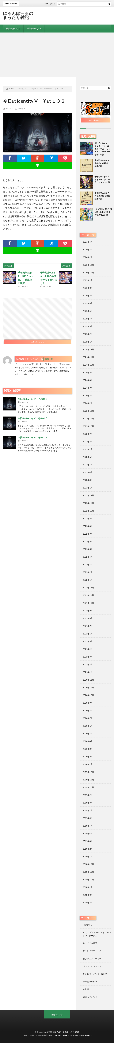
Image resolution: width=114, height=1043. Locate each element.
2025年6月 (88, 303)
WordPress (86, 1035)
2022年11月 (88, 503)
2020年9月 (88, 703)
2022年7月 (88, 534)
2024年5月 (88, 395)
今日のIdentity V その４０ (33, 418)
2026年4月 (88, 242)
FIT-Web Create (59, 1035)
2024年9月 (88, 372)
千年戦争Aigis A (34, 28)
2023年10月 (88, 426)
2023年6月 (88, 457)
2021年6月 (88, 633)
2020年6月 (88, 726)
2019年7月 (88, 810)
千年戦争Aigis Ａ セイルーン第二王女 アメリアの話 (103, 179)
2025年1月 (88, 341)
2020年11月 (88, 687)
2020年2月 (88, 756)
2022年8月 (88, 526)
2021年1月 (88, 672)
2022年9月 (88, 518)
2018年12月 (88, 864)
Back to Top (57, 1014)
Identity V (22, 108)
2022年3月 (88, 564)
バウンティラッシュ (92, 966)
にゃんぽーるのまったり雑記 (18, 15)
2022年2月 (88, 572)
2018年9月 (88, 887)
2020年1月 (88, 764)
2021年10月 (88, 603)
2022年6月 (88, 541)
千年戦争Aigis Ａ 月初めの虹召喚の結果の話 (103, 163)
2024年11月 (88, 357)
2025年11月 (88, 272)
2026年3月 (88, 249)
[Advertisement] (57, 54)
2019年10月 (88, 787)
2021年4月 (88, 649)
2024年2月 (88, 403)
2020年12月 (88, 679)
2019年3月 (88, 841)
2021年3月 (88, 656)
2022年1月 (88, 580)
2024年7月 (88, 388)
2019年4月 (88, 833)
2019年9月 (88, 795)
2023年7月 (88, 449)
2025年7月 (88, 295)
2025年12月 (88, 265)
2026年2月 (88, 257)
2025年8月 (88, 288)
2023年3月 (88, 480)
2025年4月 (88, 318)
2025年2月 (88, 334)
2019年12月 (88, 772)
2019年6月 (88, 818)
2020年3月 (88, 749)
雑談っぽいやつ (13, 28)
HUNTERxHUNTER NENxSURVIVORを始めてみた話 (104, 212)
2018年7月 (88, 902)
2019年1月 (88, 856)
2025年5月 (88, 311)
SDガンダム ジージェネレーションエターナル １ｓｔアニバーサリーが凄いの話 (102, 149)
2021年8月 (88, 618)
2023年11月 (88, 418)
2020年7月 (88, 718)
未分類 (86, 989)
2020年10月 (88, 695)
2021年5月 (88, 641)
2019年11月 (88, 779)
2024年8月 (88, 380)
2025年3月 (88, 326)
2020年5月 (88, 733)
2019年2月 (88, 849)
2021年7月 (88, 626)
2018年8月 (88, 895)
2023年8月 (88, 441)
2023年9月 (88, 434)
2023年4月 (88, 472)
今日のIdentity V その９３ (33, 398)
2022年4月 (88, 557)
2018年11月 (88, 872)
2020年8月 (88, 710)
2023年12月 (88, 411)
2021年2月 (88, 664)
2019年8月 (88, 802)
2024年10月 (88, 364)
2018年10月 (88, 879)
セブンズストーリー (92, 958)
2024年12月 (88, 349)
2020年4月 (88, 741)
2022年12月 (88, 495)
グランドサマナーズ (92, 951)
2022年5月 (88, 549)
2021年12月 (88, 587)
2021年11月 (88, 595)
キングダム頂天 (90, 943)
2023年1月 (88, 487)
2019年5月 (88, 825)
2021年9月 (88, 610)
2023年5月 (88, 464)
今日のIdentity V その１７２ (34, 437)
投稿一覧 (49, 359)
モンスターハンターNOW (95, 974)
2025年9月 (88, 280)
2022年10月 (88, 510)
